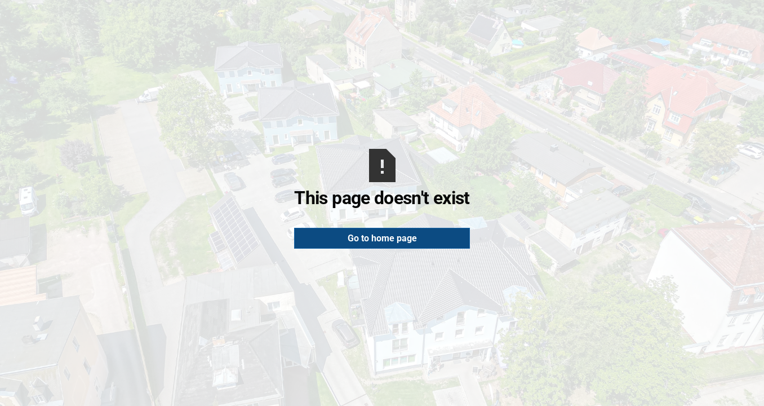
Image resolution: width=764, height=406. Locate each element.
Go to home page (382, 238)
